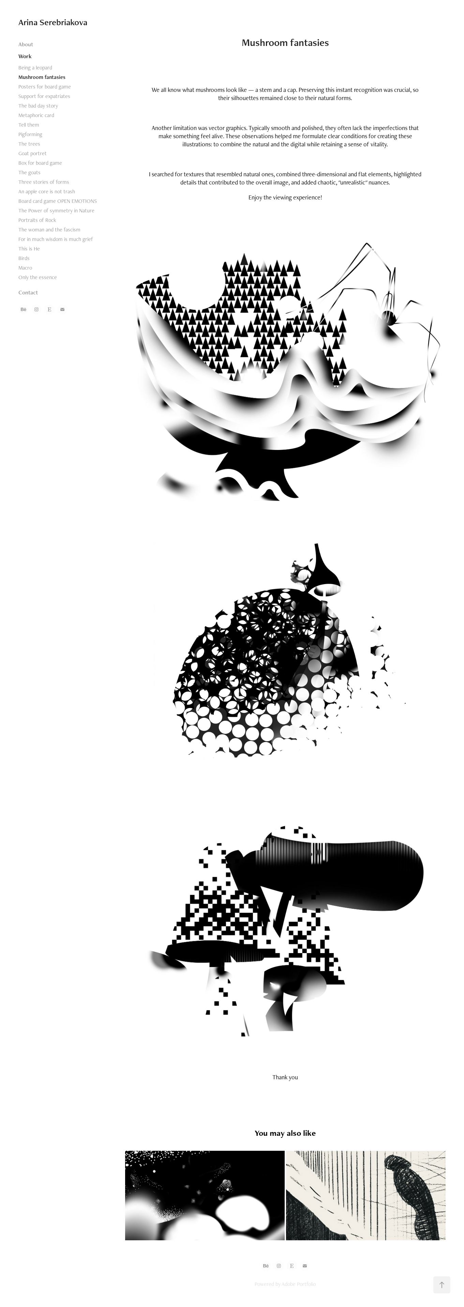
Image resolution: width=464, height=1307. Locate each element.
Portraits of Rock (37, 220)
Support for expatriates (44, 96)
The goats (29, 172)
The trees (29, 143)
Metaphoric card (36, 115)
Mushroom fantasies (41, 77)
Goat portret (32, 153)
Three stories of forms (43, 181)
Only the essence (37, 277)
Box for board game (40, 162)
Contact (28, 292)
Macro (25, 267)
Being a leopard (35, 67)
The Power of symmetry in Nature (56, 210)
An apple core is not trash (46, 191)
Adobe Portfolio (299, 1284)
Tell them (28, 124)
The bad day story (38, 105)
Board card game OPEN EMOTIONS (57, 201)
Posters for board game (44, 86)
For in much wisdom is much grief (55, 239)
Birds (24, 258)
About (25, 44)
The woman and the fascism (49, 229)
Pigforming (30, 134)
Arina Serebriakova (52, 22)
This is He (29, 248)
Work (25, 56)
